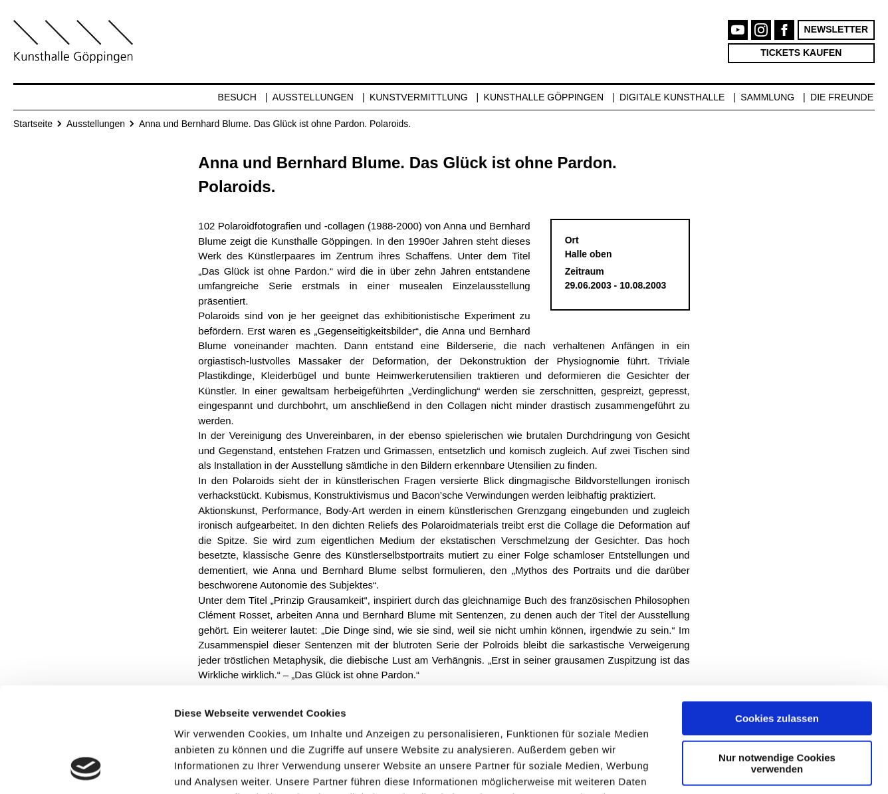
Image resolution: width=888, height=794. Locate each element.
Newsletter (836, 29)
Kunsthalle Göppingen (544, 97)
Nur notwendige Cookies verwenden (777, 664)
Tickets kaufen (800, 52)
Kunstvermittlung (419, 97)
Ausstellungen (313, 97)
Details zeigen (207, 767)
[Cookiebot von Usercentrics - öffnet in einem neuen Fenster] (86, 768)
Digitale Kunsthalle (671, 97)
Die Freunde (841, 97)
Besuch (237, 97)
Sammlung (767, 97)
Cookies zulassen (777, 620)
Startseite (33, 123)
